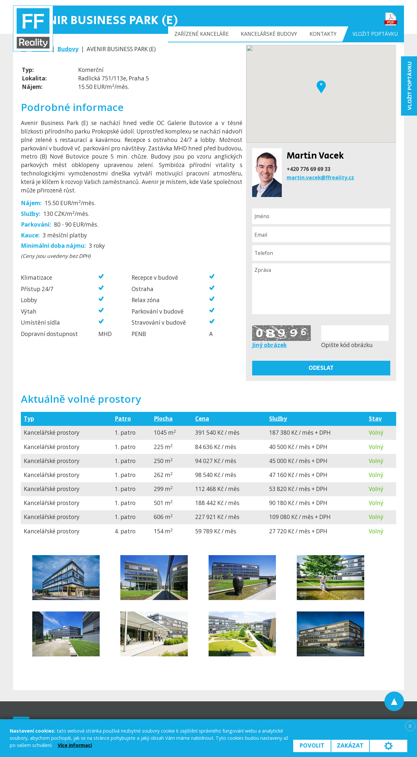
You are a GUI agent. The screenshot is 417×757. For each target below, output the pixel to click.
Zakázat (350, 745)
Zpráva (321, 288)
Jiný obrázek (269, 345)
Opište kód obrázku (347, 345)
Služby (278, 418)
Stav (375, 418)
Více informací (75, 745)
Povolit (312, 745)
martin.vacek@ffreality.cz (320, 177)
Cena (202, 418)
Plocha (163, 418)
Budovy (68, 49)
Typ (29, 418)
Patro (123, 418)
